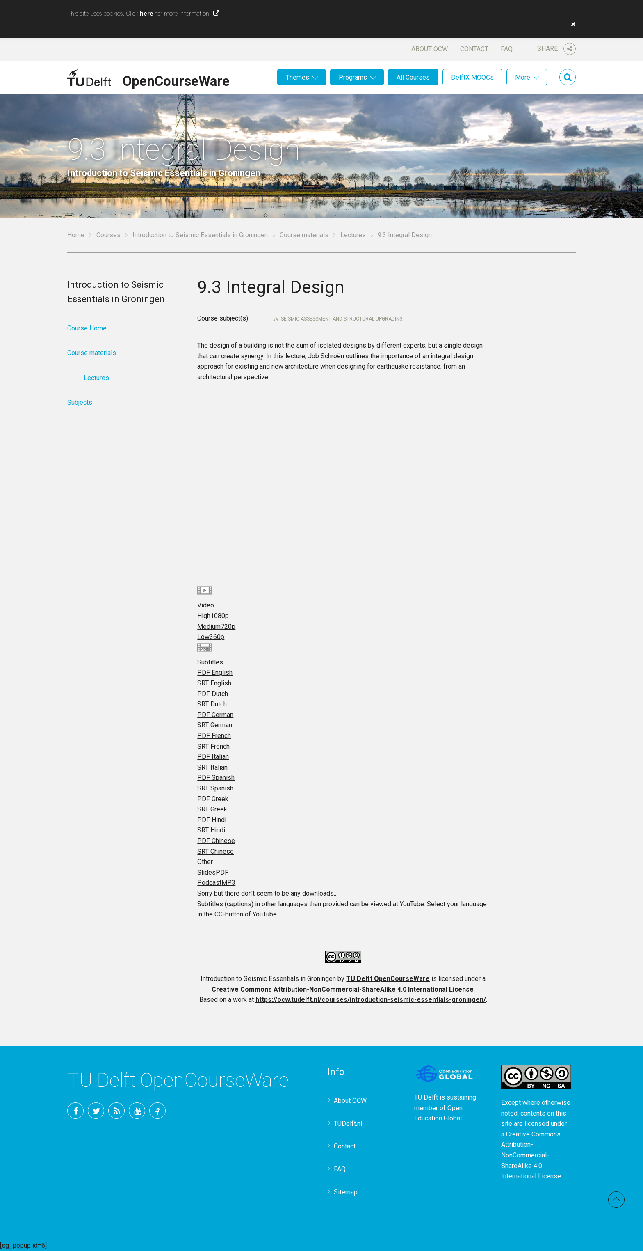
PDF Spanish (216, 777)
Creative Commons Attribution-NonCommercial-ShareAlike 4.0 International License (343, 989)
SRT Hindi (211, 830)
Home (75, 235)
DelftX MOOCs (472, 77)
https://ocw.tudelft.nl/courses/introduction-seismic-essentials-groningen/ (370, 1000)
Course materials (304, 235)
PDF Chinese (216, 841)
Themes (297, 77)
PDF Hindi (211, 820)
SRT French (213, 746)
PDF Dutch (212, 694)
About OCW (429, 49)
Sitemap (346, 1192)
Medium (216, 626)
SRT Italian (212, 767)
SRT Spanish (215, 788)
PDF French (214, 736)
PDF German (215, 715)
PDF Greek (212, 799)
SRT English (214, 683)
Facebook (75, 1110)
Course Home (87, 328)
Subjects (79, 402)
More (522, 77)
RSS (116, 1110)
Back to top (616, 1199)
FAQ (507, 49)
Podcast (216, 883)
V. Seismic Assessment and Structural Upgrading (339, 319)
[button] (571, 24)
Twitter (96, 1110)
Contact (474, 49)
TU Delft (157, 1110)
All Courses (413, 77)
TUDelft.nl (348, 1123)
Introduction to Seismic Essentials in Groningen (200, 235)
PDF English (215, 672)
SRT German (214, 725)
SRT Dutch (212, 704)
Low (210, 637)
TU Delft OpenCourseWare (388, 979)
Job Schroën (326, 356)
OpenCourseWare (176, 79)
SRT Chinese (215, 851)
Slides (212, 872)
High (213, 616)
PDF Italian (213, 757)
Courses (108, 235)
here (146, 13)
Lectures (353, 235)
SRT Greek (212, 809)
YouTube (412, 904)
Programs (353, 77)
